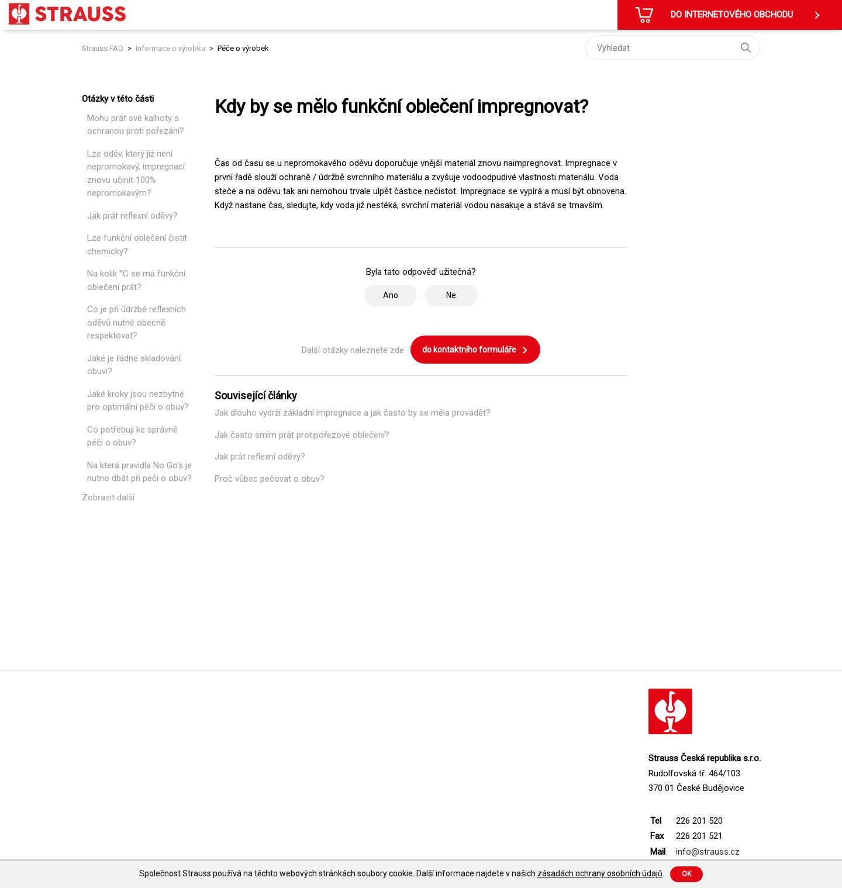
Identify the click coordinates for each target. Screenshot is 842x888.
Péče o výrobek (243, 48)
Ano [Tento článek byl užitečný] (390, 295)
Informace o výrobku (170, 48)
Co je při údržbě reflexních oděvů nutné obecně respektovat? (136, 322)
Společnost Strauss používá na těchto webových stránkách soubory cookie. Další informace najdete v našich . (401, 873)
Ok (686, 874)
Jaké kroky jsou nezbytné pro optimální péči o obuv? (138, 401)
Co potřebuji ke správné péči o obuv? (132, 436)
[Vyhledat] (672, 48)
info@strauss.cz (708, 851)
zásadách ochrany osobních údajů (599, 873)
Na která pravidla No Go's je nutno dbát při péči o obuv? (139, 472)
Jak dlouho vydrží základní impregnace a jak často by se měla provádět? (353, 412)
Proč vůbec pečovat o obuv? (270, 479)
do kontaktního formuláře (475, 350)
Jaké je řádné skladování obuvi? (134, 365)
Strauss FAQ (103, 48)
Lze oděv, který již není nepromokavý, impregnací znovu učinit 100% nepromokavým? (136, 173)
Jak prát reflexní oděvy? (132, 215)
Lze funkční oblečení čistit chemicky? (137, 245)
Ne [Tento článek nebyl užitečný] (451, 295)
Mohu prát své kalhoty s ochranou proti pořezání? (135, 125)
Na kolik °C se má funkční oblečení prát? (136, 280)
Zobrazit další (108, 497)
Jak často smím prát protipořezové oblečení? (302, 435)
